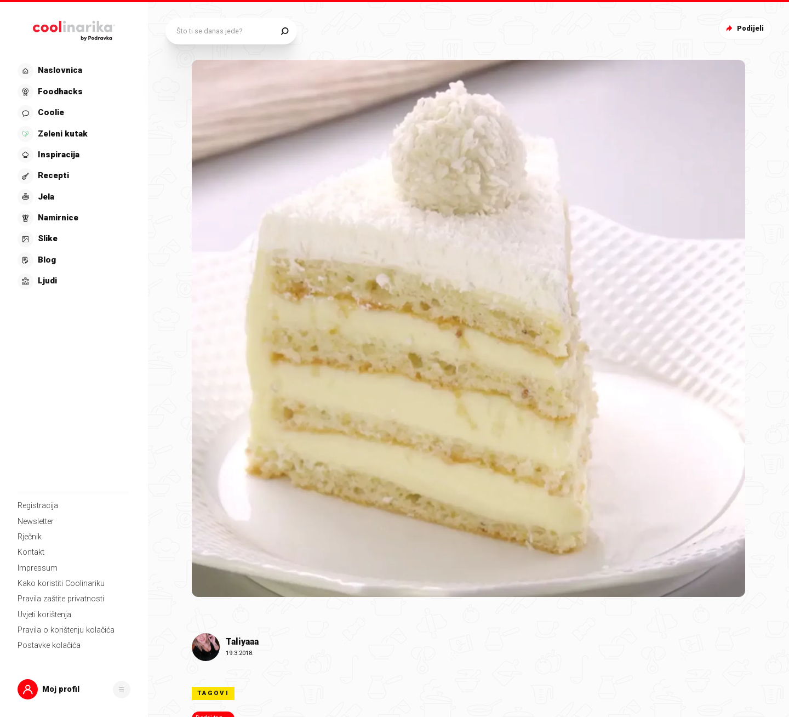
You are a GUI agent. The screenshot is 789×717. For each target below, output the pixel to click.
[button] (74, 689)
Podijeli (744, 28)
